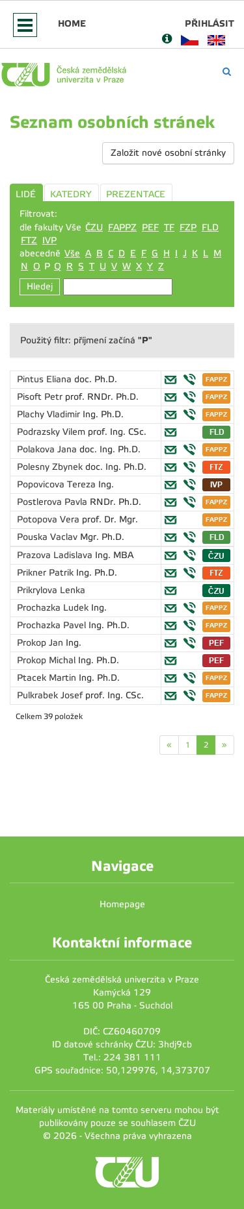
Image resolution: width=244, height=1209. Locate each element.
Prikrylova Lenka (51, 590)
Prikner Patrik (46, 573)
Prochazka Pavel (52, 625)
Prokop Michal (47, 660)
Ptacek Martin (48, 678)
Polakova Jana (48, 449)
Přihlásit (209, 23)
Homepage (122, 904)
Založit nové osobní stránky (168, 153)
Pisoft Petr (41, 397)
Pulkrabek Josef (51, 695)
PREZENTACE (135, 194)
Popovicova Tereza (57, 484)
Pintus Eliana (45, 379)
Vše (72, 253)
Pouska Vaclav (48, 537)
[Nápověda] (167, 40)
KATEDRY (71, 194)
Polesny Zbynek (51, 467)
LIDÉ (26, 194)
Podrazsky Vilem (52, 432)
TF (169, 227)
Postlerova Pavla (53, 502)
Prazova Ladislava (56, 555)
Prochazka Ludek (54, 608)
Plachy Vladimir (50, 414)
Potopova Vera (49, 519)
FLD (210, 227)
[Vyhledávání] (227, 72)
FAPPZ (122, 227)
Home (72, 23)
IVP (49, 240)
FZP (188, 227)
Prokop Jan (41, 643)
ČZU (94, 227)
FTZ (29, 240)
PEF (150, 227)
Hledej (40, 286)
